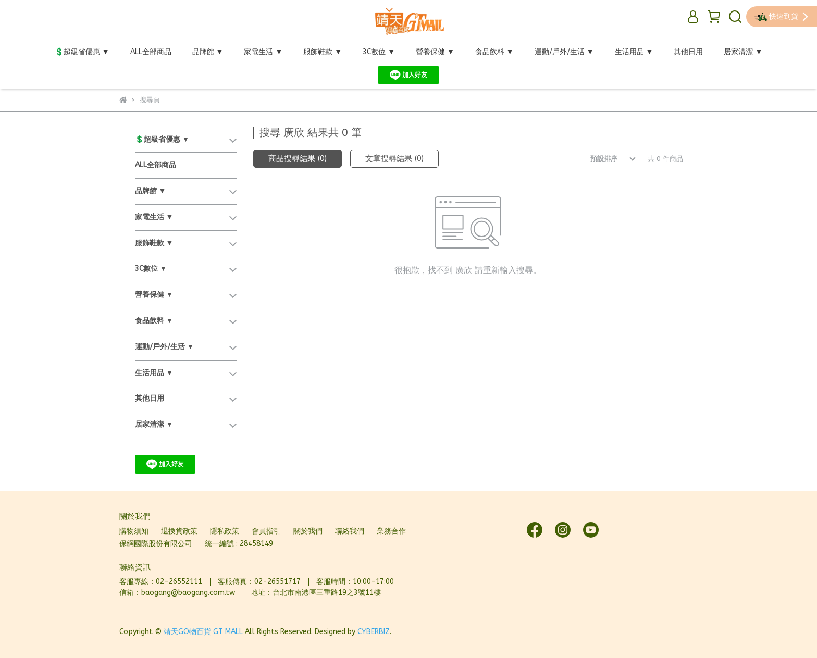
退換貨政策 (179, 531)
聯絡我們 (349, 531)
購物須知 (133, 531)
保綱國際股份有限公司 (155, 543)
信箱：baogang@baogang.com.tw (177, 592)
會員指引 (266, 531)
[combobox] (606, 159)
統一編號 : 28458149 (239, 543)
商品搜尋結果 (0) (297, 158)
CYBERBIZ (373, 631)
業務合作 (391, 531)
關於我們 (308, 531)
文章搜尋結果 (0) (394, 158)
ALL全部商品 (150, 51)
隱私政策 (224, 531)
